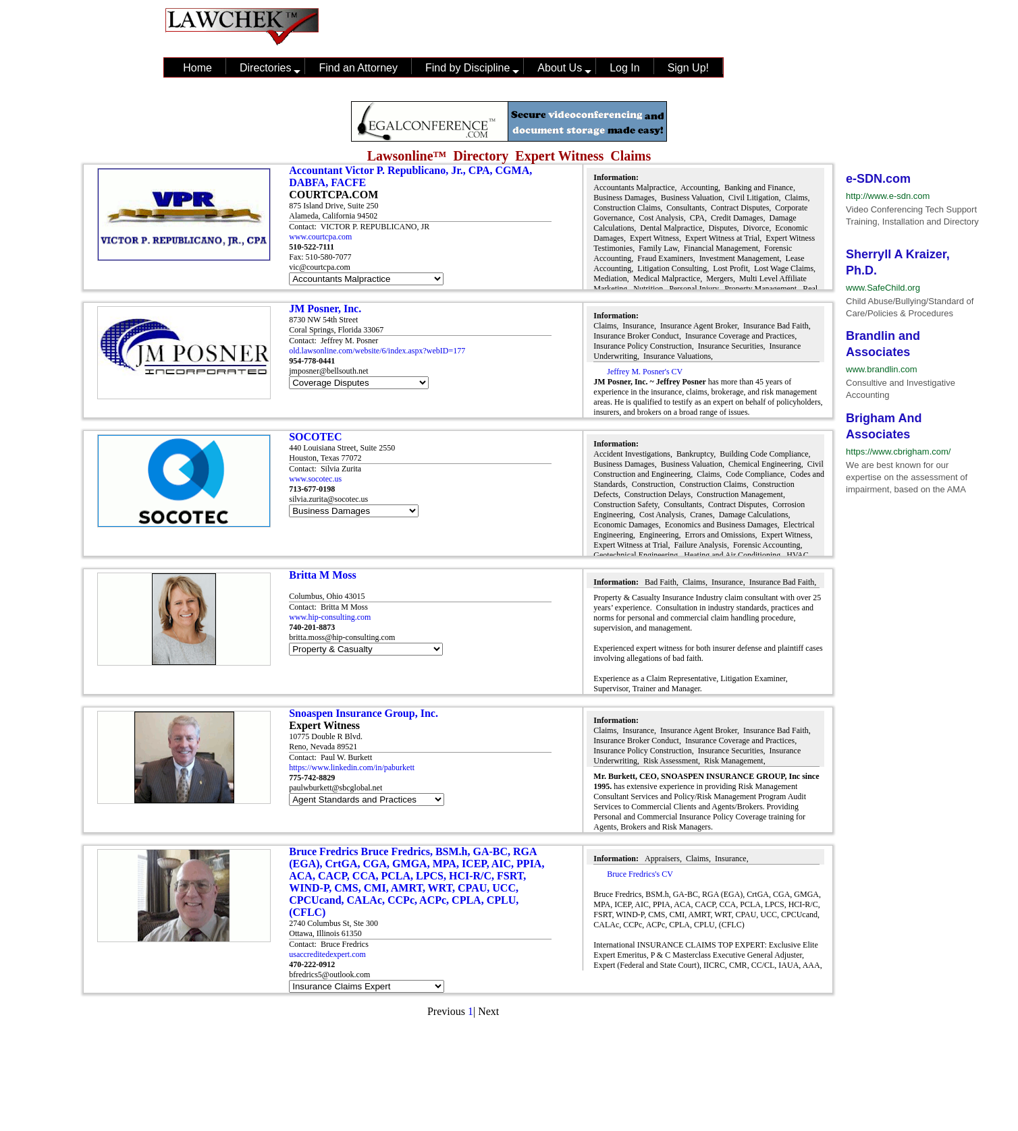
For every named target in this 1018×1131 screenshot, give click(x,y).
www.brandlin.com (881, 369)
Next (488, 1011)
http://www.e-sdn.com (888, 196)
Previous (446, 1011)
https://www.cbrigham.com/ (898, 451)
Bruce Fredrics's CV (639, 874)
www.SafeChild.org (883, 288)
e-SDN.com (878, 178)
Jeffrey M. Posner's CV (644, 371)
